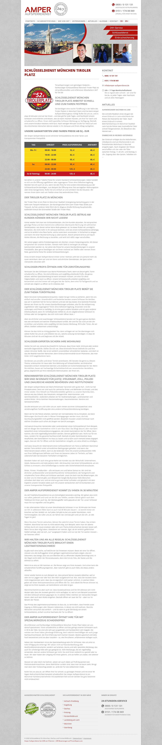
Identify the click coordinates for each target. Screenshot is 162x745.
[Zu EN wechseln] (126, 21)
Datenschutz (77, 738)
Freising (67, 712)
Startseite (30, 21)
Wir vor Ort (64, 21)
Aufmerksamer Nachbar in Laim (116, 110)
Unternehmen (78, 21)
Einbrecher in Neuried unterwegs (117, 135)
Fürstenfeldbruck (71, 716)
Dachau (67, 708)
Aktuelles (92, 21)
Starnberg (68, 727)
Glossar (103, 21)
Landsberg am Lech (72, 720)
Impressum (87, 738)
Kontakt (114, 21)
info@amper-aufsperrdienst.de (117, 85)
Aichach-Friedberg (71, 701)
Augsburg (68, 705)
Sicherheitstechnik (46, 21)
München (68, 724)
